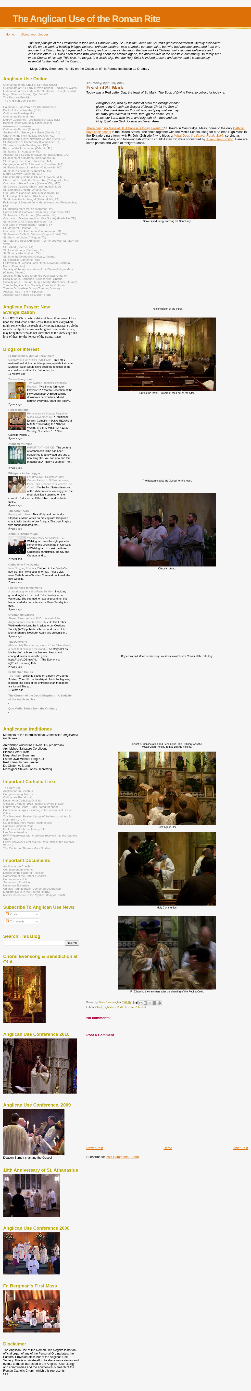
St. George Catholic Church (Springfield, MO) (32, 186)
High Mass (109, 1007)
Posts (11, 914)
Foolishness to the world (25, 587)
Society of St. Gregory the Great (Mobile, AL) (31, 132)
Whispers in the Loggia (24, 473)
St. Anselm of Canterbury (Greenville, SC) (29, 215)
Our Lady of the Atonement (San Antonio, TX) (32, 231)
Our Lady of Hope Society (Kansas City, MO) (31, 183)
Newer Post (94, 1148)
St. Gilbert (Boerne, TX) (18, 246)
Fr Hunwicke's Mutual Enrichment (31, 355)
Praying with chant (19, 514)
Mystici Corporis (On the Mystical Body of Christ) (34, 894)
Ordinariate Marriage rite (18, 113)
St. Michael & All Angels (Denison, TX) (27, 221)
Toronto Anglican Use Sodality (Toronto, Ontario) (34, 285)
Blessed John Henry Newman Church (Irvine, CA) (34, 138)
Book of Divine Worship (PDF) (22, 110)
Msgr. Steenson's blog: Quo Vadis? (25, 94)
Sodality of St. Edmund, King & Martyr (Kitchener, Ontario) (40, 281)
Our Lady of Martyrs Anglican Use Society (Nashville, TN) (39, 218)
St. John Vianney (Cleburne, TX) (23, 250)
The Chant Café (18, 510)
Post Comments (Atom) (122, 1157)
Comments (15, 921)
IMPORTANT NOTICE (41, 447)
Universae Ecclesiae (16, 885)
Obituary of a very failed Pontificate (29, 359)
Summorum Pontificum (17, 882)
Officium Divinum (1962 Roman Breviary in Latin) (34, 803)
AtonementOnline (20, 443)
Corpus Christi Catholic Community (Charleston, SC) (36, 211)
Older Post (240, 1148)
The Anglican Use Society (19, 100)
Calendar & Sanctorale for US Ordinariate (29, 106)
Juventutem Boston (219, 139)
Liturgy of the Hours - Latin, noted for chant (30, 806)
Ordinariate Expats (21, 614)
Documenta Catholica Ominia (21, 800)
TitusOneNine (17, 641)
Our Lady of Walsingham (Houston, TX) (28, 224)
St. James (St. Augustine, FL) (21, 151)
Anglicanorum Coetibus (18, 790)
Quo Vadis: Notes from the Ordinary (32, 708)
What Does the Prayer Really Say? (199, 135)
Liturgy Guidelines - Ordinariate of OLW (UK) (31, 119)
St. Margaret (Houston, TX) (20, 227)
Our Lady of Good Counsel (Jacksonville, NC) (32, 192)
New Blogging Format (21, 568)
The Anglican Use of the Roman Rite (86, 18)
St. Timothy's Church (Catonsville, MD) (27, 170)
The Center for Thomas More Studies (26, 848)
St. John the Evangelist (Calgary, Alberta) (29, 256)
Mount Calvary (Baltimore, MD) (23, 173)
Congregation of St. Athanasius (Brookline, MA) (33, 164)
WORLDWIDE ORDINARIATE (45, 537)
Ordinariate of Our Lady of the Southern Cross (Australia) (39, 91)
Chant (98, 1007)
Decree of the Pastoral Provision (23, 872)
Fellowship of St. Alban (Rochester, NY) (28, 196)
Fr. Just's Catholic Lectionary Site (24, 829)
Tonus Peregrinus (20, 379)
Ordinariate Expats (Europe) (21, 129)
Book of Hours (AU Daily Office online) (27, 122)
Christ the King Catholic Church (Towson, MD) (32, 176)
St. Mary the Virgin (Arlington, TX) (24, 237)
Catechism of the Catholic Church (24, 875)
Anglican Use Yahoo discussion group (27, 294)
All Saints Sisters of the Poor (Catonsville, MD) (33, 167)
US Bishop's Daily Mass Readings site (27, 822)
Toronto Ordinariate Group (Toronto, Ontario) (31, 288)
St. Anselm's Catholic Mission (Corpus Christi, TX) (35, 234)
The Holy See (12, 787)
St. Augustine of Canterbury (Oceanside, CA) (31, 141)
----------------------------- (17, 126)
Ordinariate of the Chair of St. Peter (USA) (30, 84)
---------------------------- (16, 103)
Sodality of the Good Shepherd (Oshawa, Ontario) (35, 275)
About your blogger (34, 34)
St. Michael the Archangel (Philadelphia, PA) (31, 199)
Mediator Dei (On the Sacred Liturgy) (26, 891)
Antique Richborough (23, 533)
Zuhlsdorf (140, 1007)
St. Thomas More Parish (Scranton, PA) (28, 208)
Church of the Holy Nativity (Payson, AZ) (29, 135)
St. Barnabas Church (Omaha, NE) (25, 189)
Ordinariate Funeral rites (18, 116)
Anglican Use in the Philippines (23, 291)
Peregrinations (18, 409)
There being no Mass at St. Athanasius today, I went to (125, 128)
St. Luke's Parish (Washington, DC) (25, 145)
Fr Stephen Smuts (20, 671)
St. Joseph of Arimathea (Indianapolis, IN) (29, 157)
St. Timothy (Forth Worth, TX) (22, 253)
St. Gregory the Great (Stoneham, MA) (27, 161)
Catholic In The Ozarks (23, 564)
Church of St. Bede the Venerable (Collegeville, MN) (36, 180)
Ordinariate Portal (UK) (17, 797)
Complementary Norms (18, 794)
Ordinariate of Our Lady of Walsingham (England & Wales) (40, 87)
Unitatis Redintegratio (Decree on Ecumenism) (33, 888)
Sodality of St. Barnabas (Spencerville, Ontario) (33, 278)
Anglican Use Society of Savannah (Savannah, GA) (36, 154)
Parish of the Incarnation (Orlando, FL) (27, 148)
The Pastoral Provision (17, 97)
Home (10, 34)
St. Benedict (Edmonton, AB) (21, 259)
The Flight (14, 675)
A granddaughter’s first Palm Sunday (30, 591)
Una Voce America (15, 832)
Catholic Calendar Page (18, 825)
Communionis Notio (15, 879)
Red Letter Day (125, 1007)
